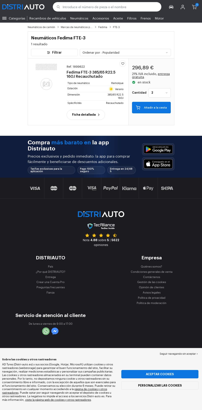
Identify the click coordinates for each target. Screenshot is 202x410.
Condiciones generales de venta (151, 271)
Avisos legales (152, 292)
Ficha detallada (86, 114)
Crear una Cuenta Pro (50, 282)
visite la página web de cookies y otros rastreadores (58, 399)
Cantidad (139, 92)
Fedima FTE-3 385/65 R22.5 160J (92, 71)
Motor (159, 18)
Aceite (118, 18)
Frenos (146, 18)
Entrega (50, 277)
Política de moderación (151, 303)
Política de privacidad (151, 297)
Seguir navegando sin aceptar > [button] (179, 353)
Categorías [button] (17, 18)
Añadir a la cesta (151, 107)
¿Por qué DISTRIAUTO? (50, 271)
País (50, 266)
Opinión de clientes (151, 287)
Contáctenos (151, 277)
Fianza (50, 292)
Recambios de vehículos (47, 18)
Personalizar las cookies (160, 385)
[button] (171, 7)
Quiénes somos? (151, 266)
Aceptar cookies (160, 374)
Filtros (131, 18)
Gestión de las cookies (151, 282)
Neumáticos (79, 18)
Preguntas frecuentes (50, 287)
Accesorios (100, 18)
